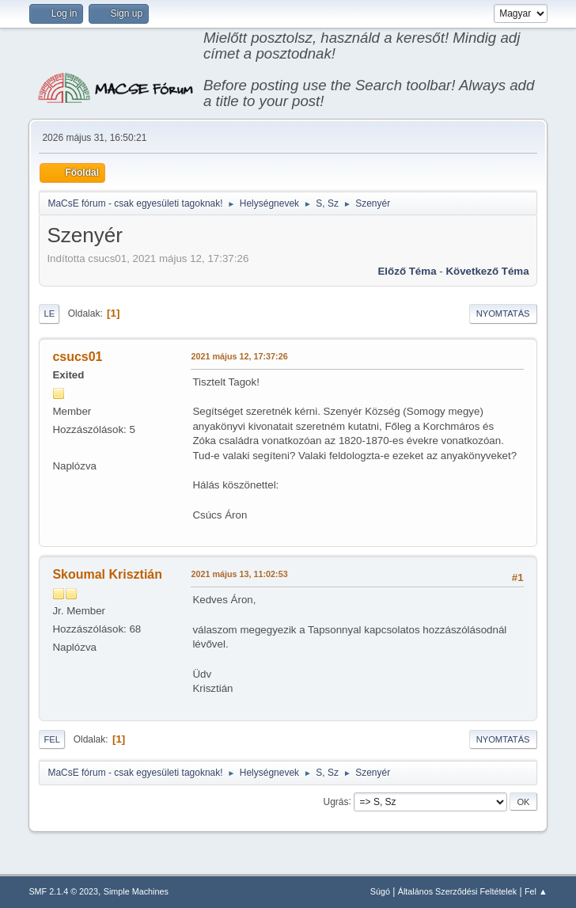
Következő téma (487, 271)
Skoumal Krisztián (107, 574)
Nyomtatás (503, 313)
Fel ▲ (536, 891)
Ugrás (336, 801)
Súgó (380, 891)
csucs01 (77, 356)
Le (49, 313)
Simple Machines (136, 891)
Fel (52, 739)
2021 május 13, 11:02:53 (239, 574)
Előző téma (406, 271)
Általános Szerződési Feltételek (457, 891)
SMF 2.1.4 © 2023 (63, 891)
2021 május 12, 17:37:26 (239, 356)
